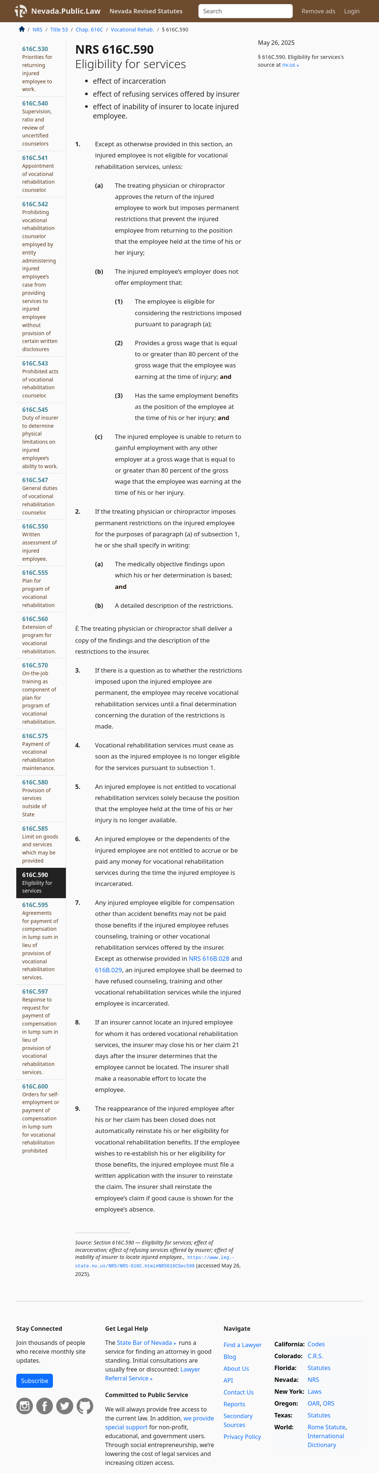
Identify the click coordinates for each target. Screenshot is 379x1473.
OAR (313, 1403)
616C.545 (40, 438)
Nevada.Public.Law (66, 11)
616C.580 (36, 798)
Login (352, 11)
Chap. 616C (89, 29)
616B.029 (108, 970)
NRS (38, 29)
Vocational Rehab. (132, 29)
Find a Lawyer (243, 1345)
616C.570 (39, 693)
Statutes (319, 1368)
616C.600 (40, 1118)
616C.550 (39, 542)
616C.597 (40, 1031)
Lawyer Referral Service (152, 1373)
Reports (234, 1404)
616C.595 (40, 941)
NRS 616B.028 (209, 958)
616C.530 (37, 69)
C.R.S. (315, 1356)
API (228, 1380)
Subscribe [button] (34, 1381)
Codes (316, 1344)
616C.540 (37, 123)
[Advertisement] (307, 132)
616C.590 (37, 882)
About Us (236, 1368)
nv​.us (288, 64)
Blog (230, 1357)
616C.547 (39, 496)
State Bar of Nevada (144, 1343)
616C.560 (39, 634)
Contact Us (239, 1392)
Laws (315, 1391)
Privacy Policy (242, 1437)
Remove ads (318, 11)
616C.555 (38, 588)
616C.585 (40, 844)
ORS (328, 1403)
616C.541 (38, 173)
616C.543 (40, 379)
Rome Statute (326, 1427)
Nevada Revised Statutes (146, 11)
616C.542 (40, 276)
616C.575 (38, 752)
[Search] (245, 11)
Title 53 (59, 29)
